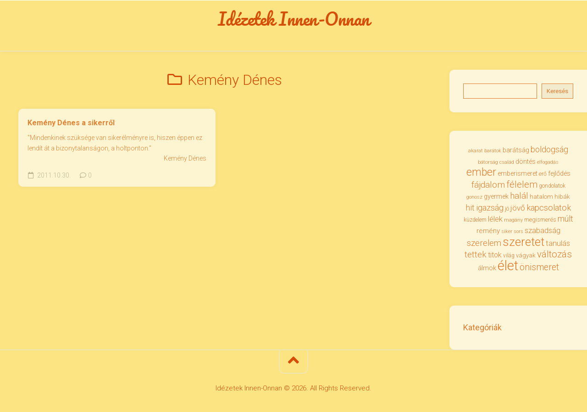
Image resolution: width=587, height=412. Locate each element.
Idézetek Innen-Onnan (294, 19)
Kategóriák (482, 327)
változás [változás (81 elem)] (554, 254)
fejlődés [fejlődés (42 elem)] (559, 173)
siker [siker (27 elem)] (506, 231)
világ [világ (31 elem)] (509, 255)
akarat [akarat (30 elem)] (475, 150)
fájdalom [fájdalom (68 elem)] (488, 184)
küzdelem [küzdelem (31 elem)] (475, 220)
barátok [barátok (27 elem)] (492, 151)
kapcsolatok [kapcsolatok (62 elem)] (548, 207)
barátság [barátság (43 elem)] (516, 150)
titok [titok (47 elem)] (495, 255)
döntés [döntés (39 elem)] (525, 161)
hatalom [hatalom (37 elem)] (541, 196)
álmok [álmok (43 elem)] (487, 268)
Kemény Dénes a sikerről (71, 122)
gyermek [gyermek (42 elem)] (496, 196)
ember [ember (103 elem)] (481, 172)
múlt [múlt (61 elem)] (565, 218)
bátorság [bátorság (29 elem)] (488, 162)
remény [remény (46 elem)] (488, 231)
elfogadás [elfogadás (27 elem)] (548, 162)
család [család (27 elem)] (506, 162)
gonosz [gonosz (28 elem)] (474, 197)
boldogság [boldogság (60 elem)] (549, 149)
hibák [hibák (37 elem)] (562, 196)
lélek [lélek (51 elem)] (495, 219)
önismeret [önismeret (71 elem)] (539, 267)
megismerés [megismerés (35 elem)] (540, 219)
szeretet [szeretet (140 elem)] (523, 242)
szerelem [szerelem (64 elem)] (484, 243)
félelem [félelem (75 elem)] (521, 184)
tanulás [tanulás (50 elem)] (558, 243)
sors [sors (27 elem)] (518, 231)
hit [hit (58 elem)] (470, 207)
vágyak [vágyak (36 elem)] (526, 255)
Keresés (557, 91)
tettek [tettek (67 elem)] (476, 254)
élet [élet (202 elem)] (508, 265)
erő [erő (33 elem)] (543, 173)
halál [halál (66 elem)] (519, 195)
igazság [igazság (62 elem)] (490, 207)
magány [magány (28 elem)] (513, 220)
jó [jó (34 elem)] (507, 208)
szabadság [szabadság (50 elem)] (542, 230)
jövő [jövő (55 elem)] (517, 207)
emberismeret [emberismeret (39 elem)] (517, 173)
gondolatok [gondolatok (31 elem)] (552, 186)
